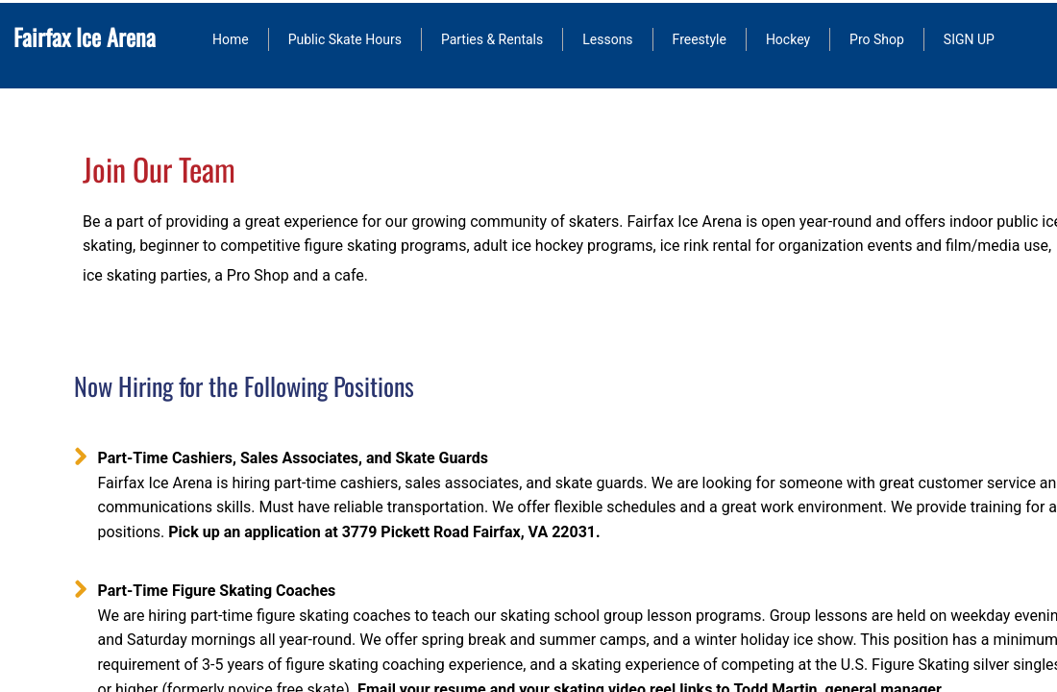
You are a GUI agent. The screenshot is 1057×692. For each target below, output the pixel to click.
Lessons (607, 39)
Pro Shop (876, 39)
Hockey (788, 39)
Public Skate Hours (345, 39)
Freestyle (699, 39)
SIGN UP (969, 39)
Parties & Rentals (492, 39)
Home (230, 39)
